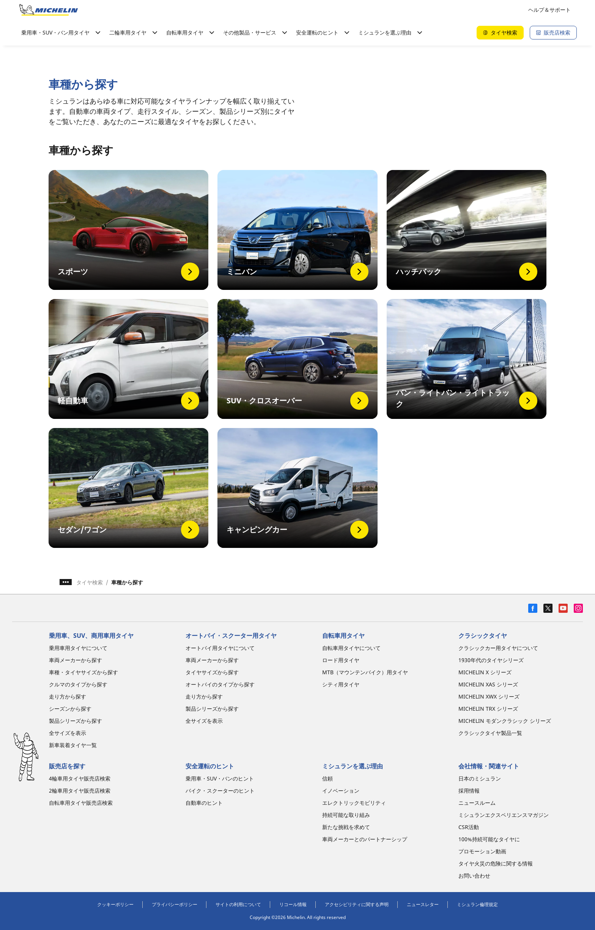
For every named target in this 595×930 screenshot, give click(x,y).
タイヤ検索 (89, 582)
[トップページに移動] (48, 10)
